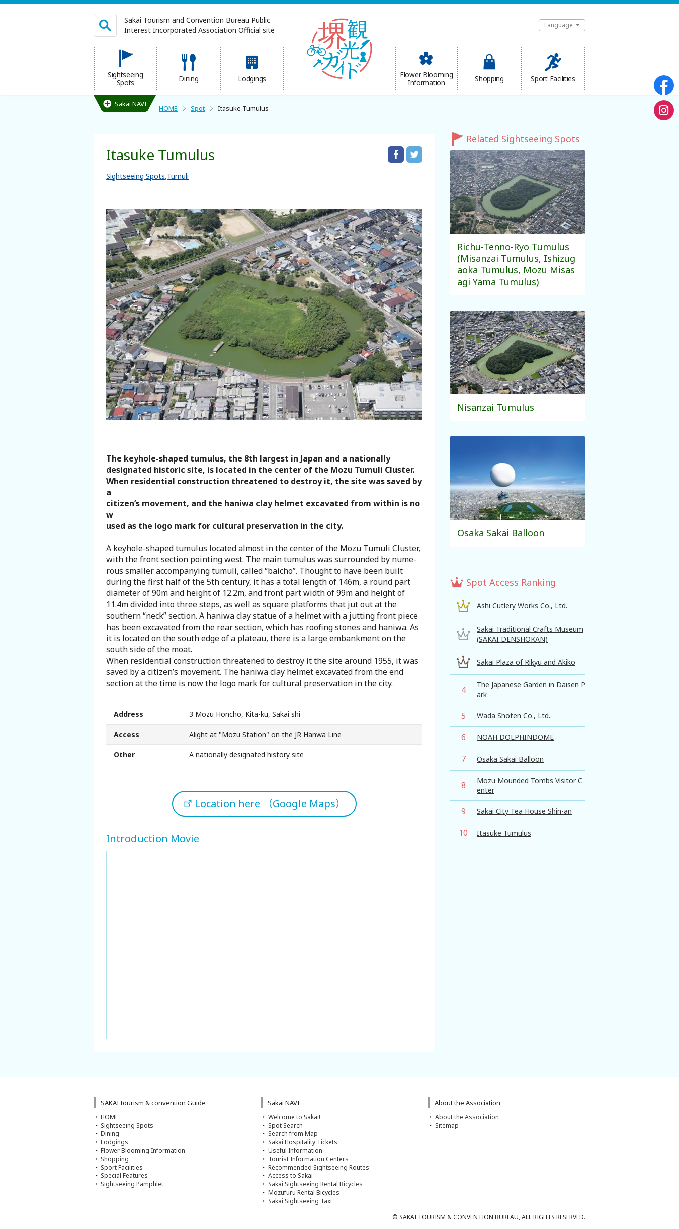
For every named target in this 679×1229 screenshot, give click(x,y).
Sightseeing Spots (135, 176)
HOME (168, 108)
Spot (198, 108)
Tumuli (178, 176)
